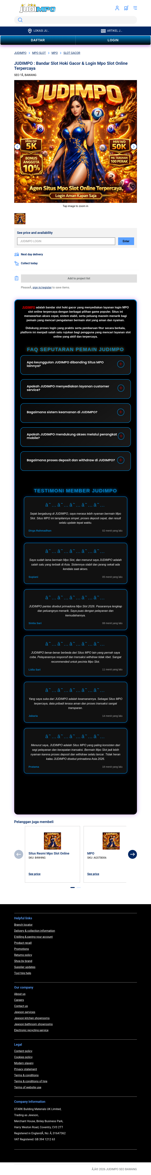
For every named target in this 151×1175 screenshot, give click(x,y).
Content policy (23, 1051)
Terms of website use (27, 1087)
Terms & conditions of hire (30, 1081)
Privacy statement (25, 1069)
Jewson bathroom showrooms (33, 1024)
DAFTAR (38, 40)
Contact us (21, 1006)
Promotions (21, 949)
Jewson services (24, 1012)
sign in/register (42, 287)
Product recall (23, 943)
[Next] (132, 854)
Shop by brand (23, 961)
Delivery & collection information (34, 930)
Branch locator (23, 924)
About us (20, 994)
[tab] (72, 887)
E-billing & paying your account (33, 937)
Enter (126, 241)
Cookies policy (23, 1057)
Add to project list (79, 278)
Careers (19, 1000)
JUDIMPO (28, 307)
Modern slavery (24, 1063)
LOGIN (113, 40)
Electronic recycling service (31, 1030)
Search (19, 20)
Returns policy (23, 955)
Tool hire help (22, 973)
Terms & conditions (26, 1075)
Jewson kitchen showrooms (32, 1018)
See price (35, 874)
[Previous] (18, 854)
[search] (75, 20)
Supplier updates (24, 967)
